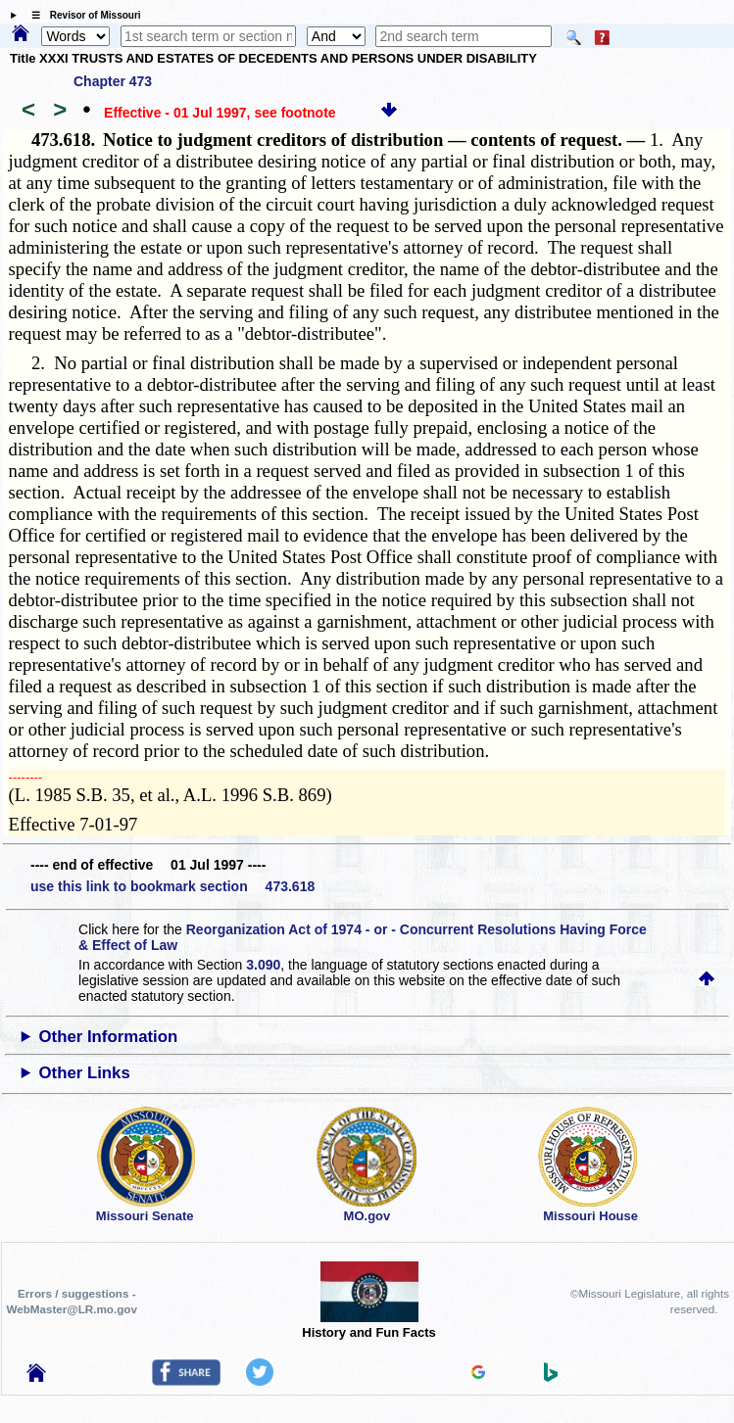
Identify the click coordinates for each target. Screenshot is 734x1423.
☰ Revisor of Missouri (81, 15)
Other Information (108, 1036)
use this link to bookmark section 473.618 (172, 886)
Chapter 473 (112, 81)
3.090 (263, 964)
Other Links (84, 1073)
